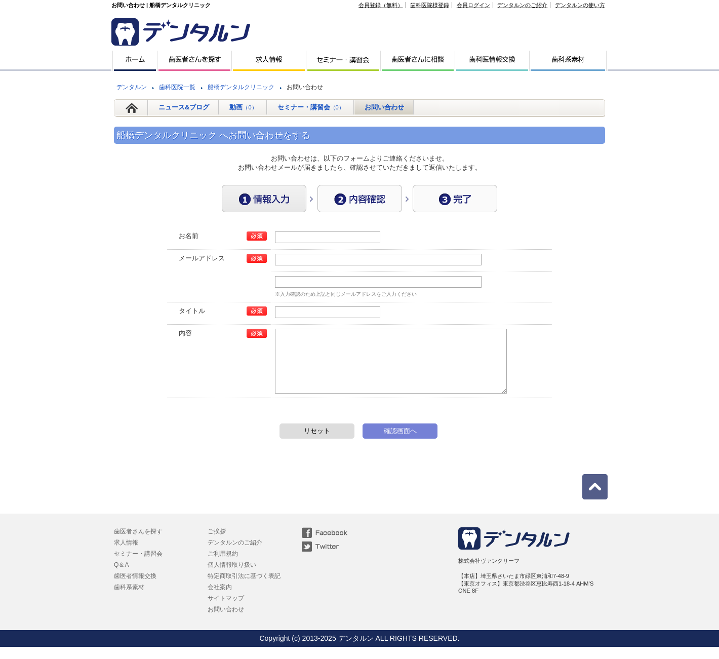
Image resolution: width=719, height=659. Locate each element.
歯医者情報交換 (135, 588)
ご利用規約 (223, 565)
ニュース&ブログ (183, 107)
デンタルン (131, 87)
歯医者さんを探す (138, 543)
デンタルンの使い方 (580, 5)
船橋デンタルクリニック (241, 87)
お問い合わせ (384, 107)
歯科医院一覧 (177, 87)
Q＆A (121, 576)
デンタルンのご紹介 (522, 5)
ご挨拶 (217, 543)
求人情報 (126, 554)
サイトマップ (226, 610)
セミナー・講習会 (310, 107)
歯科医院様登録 (429, 5)
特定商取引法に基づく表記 (244, 588)
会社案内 (220, 599)
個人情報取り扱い (232, 576)
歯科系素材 (129, 599)
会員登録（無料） (380, 5)
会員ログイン (473, 5)
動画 (243, 107)
